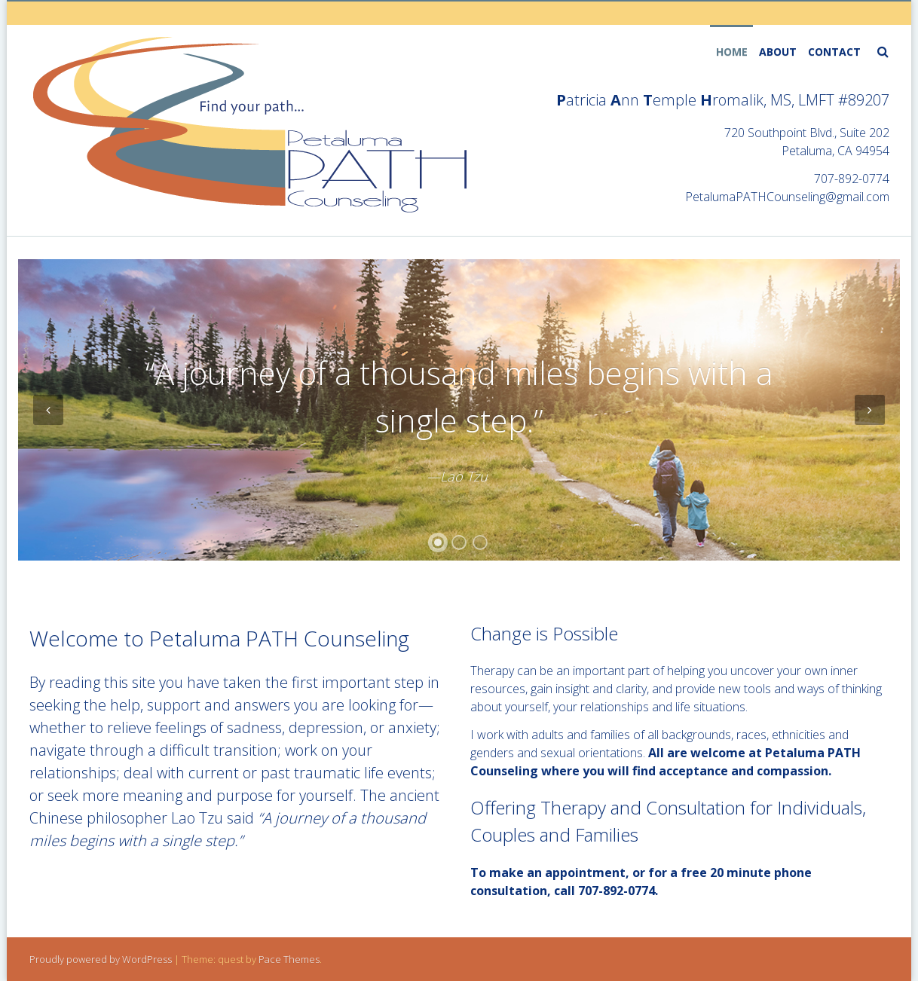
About (778, 51)
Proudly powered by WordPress (100, 959)
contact (834, 51)
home (732, 51)
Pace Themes (289, 959)
